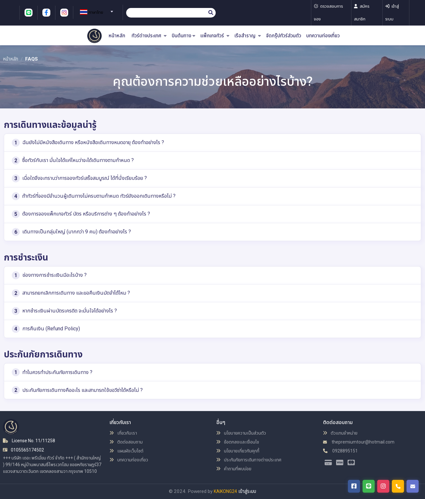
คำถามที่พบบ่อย (233, 468)
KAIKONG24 (225, 491)
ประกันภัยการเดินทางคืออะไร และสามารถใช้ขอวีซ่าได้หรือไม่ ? (77, 390)
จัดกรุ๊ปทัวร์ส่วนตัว (283, 36)
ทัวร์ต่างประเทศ (149, 36)
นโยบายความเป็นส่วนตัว (241, 433)
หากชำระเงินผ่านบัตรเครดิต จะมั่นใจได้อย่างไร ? (64, 311)
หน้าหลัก (117, 36)
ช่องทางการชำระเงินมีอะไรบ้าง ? (49, 275)
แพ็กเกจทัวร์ (214, 36)
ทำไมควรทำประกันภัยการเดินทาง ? (52, 372)
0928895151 (340, 450)
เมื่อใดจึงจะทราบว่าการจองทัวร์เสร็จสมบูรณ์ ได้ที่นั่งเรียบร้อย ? (79, 178)
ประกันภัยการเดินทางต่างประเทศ (248, 459)
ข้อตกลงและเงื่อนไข (237, 441)
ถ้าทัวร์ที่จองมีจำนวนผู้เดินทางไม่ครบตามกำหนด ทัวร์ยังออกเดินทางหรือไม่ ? (94, 196)
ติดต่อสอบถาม (126, 441)
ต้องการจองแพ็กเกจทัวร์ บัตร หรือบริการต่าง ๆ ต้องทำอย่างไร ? (81, 214)
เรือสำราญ (247, 36)
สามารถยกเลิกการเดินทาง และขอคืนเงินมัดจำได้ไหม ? (71, 293)
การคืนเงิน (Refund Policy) (46, 329)
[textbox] (95, 12)
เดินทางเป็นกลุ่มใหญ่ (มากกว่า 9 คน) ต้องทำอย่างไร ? (71, 232)
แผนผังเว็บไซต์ (126, 450)
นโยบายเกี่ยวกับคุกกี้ (237, 450)
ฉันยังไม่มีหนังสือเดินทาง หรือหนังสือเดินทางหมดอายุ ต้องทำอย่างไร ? (88, 143)
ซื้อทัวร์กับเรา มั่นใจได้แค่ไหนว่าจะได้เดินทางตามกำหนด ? (73, 161)
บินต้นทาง (183, 36)
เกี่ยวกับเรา (123, 433)
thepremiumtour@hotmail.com (358, 441)
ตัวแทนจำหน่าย (340, 433)
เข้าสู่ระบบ (247, 491)
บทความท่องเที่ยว (323, 36)
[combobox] (95, 9)
